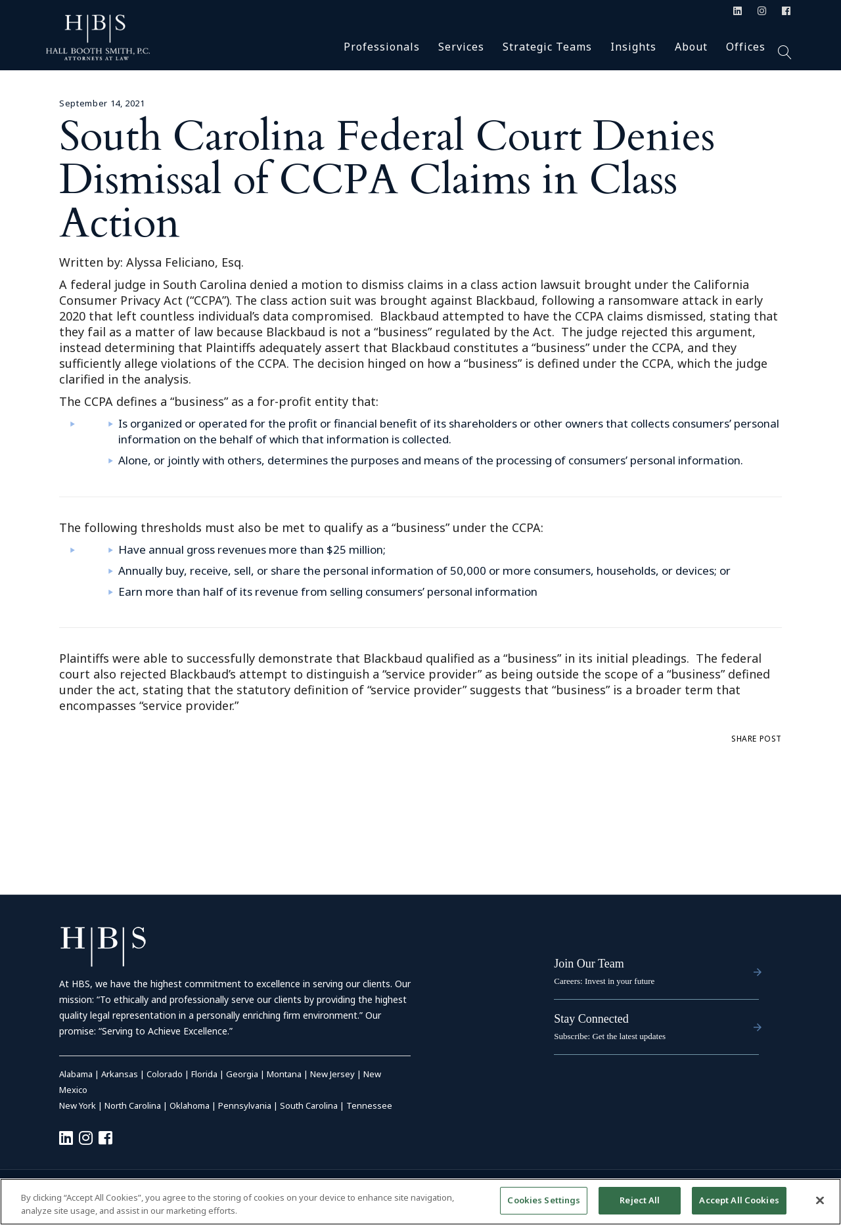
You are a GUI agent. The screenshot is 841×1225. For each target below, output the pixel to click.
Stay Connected (591, 1018)
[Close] (820, 1200)
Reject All (640, 1200)
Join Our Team (589, 963)
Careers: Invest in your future (604, 981)
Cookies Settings (543, 1200)
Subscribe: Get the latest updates (610, 1036)
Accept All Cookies (739, 1200)
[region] (420, 1201)
